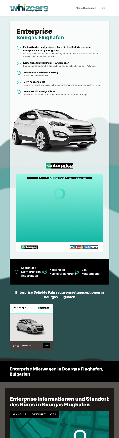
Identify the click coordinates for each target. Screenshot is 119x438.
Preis (46, 346)
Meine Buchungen (86, 8)
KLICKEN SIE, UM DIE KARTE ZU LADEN (34, 414)
